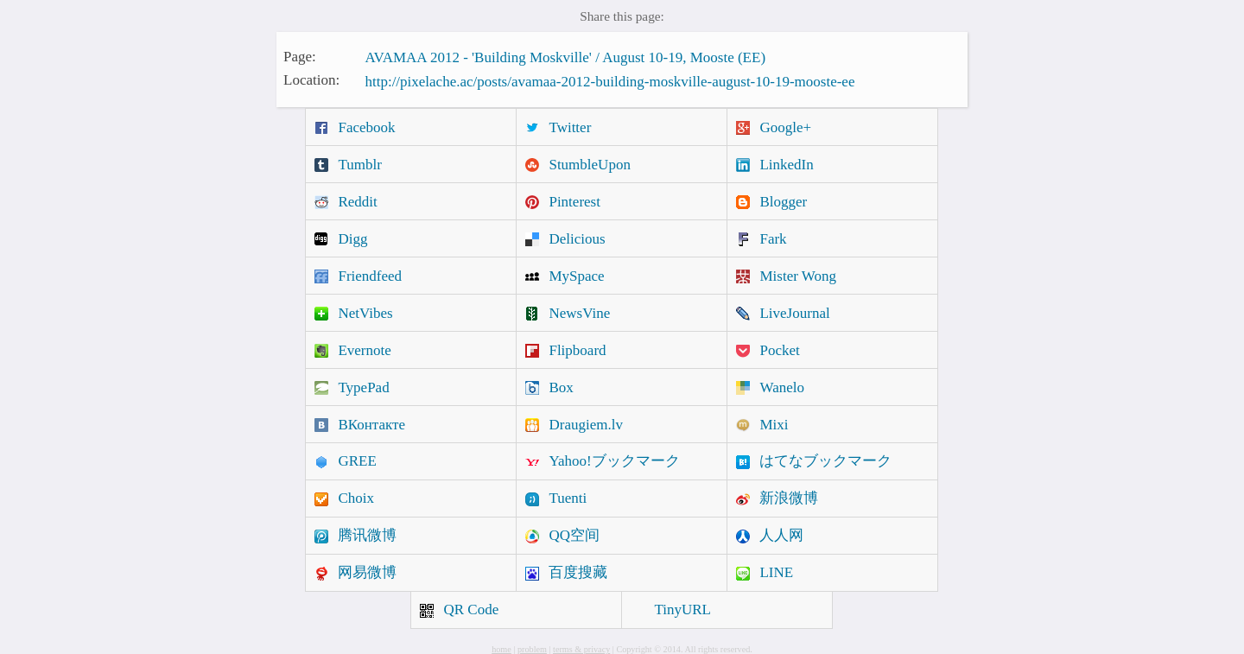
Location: (311, 80)
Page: (299, 56)
